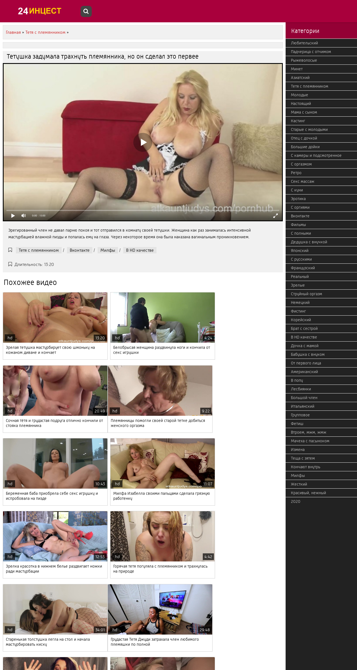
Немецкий (300, 302)
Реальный (300, 276)
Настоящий (301, 103)
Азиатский (300, 77)
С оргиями (300, 207)
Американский (304, 371)
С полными (301, 233)
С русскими (301, 259)
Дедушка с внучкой (309, 241)
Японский (299, 250)
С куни (297, 190)
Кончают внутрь (305, 466)
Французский (303, 267)
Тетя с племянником (39, 250)
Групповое (300, 414)
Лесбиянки (301, 389)
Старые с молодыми (309, 129)
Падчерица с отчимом (311, 51)
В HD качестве (140, 250)
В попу (297, 380)
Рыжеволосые (304, 60)
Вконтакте (80, 250)
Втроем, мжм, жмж (308, 432)
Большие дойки (305, 146)
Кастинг (298, 120)
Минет (297, 68)
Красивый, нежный (308, 492)
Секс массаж (302, 181)
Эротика (298, 198)
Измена (298, 449)
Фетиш (297, 423)
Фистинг (298, 311)
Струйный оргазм (306, 293)
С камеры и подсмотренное (316, 155)
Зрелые (298, 285)
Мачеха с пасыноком (310, 440)
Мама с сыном (304, 112)
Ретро (296, 172)
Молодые (299, 94)
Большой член (304, 397)
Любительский (304, 42)
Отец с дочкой (304, 138)
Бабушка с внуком (308, 354)
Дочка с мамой (305, 345)
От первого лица (306, 363)
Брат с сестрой (304, 328)
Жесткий (299, 484)
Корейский (301, 319)
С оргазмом (301, 164)
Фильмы (298, 224)
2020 (295, 501)
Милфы (107, 250)
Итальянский (302, 406)
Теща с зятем (303, 458)
